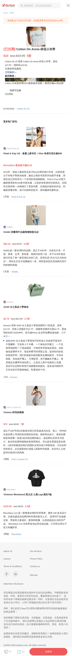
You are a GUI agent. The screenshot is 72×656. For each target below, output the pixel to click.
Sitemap (33, 575)
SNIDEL (15, 271)
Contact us (35, 566)
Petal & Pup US (18, 196)
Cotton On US (23, 108)
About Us (8, 551)
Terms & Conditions (13, 566)
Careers (7, 558)
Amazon (13, 377)
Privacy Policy (36, 558)
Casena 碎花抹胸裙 (36, 418)
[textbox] (39, 5)
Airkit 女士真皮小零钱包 (36, 313)
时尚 (12, 13)
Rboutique (16, 534)
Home (5, 13)
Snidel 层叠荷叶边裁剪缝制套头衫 (36, 238)
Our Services (36, 551)
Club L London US (20, 459)
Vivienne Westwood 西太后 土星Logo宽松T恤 (36, 500)
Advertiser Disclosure (13, 583)
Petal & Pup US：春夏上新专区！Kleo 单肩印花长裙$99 (36, 159)
